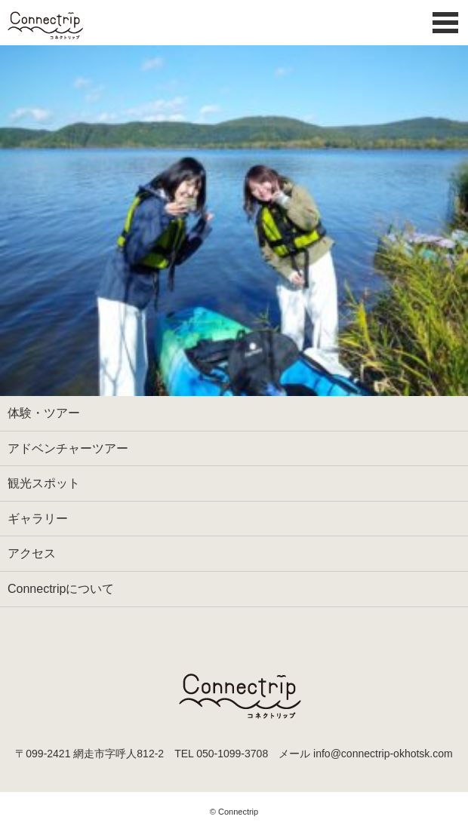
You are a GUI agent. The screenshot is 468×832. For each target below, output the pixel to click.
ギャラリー (38, 518)
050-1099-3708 (232, 754)
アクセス (32, 553)
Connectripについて (61, 588)
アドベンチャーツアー (68, 448)
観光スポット (44, 483)
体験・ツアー (44, 413)
